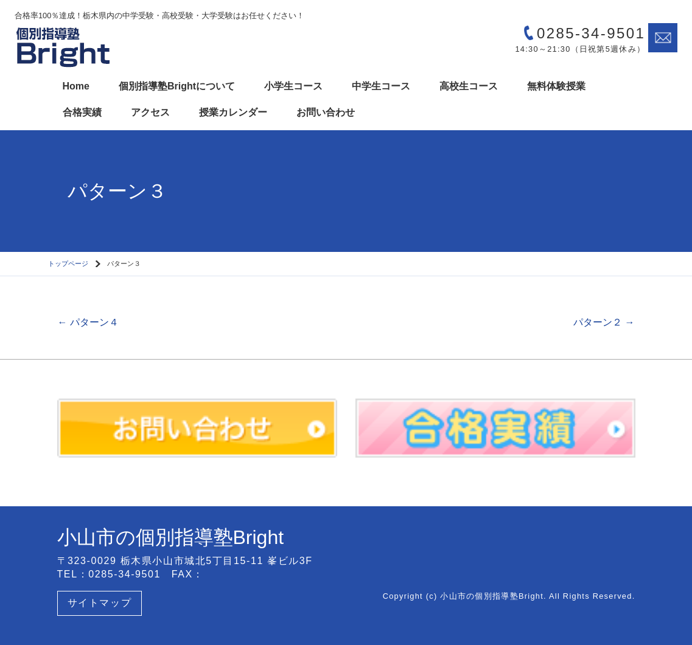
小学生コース (293, 86)
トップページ (68, 263)
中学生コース (381, 86)
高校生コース (468, 86)
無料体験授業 (556, 86)
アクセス (150, 112)
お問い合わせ (325, 112)
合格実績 (82, 112)
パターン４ (88, 322)
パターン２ (603, 322)
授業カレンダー (233, 112)
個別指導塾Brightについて (177, 86)
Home (76, 86)
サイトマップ (100, 603)
